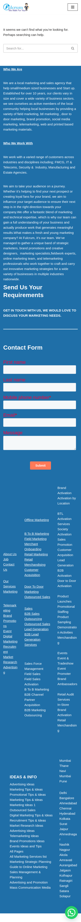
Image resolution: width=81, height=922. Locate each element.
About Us (10, 554)
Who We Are (12, 69)
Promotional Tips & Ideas (28, 794)
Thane (64, 766)
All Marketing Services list (28, 856)
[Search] (35, 48)
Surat (63, 824)
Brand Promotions (9, 621)
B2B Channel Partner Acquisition (33, 700)
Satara (64, 891)
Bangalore (66, 798)
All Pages (16, 851)
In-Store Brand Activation (64, 710)
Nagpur (64, 849)
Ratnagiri (65, 880)
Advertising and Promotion (29, 882)
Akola (63, 855)
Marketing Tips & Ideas (26, 789)
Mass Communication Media (30, 887)
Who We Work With (18, 143)
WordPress (55, 917)
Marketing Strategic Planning (30, 861)
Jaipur (63, 829)
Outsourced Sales (37, 597)
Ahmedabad (68, 803)
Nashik (64, 844)
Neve (22, 917)
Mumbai (65, 760)
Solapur (65, 896)
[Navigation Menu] (73, 7)
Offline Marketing (36, 520)
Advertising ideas (22, 784)
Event (7, 631)
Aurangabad (68, 865)
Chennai (65, 808)
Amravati (65, 860)
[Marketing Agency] (16, 7)
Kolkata (64, 818)
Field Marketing (35, 539)
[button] (37, 639)
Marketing (10, 591)
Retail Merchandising (67, 725)
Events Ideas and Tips (26, 846)
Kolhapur (65, 875)
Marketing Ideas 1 (22, 805)
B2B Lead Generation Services (32, 639)
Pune (63, 781)
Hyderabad (67, 813)
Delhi (63, 793)
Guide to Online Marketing (28, 867)
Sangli (63, 886)
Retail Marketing (36, 554)
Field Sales (32, 674)
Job (5, 559)
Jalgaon (65, 870)
